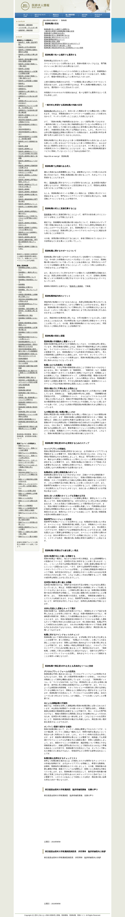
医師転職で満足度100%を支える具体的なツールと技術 (63, 48)
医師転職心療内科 (24, 390)
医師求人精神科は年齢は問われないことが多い (27, 171)
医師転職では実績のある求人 (54, 33)
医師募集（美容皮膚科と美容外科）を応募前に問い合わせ (27, 311)
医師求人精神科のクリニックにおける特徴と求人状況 (27, 152)
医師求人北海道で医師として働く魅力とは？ (27, 77)
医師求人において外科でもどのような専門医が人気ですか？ (27, 218)
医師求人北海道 (24, 69)
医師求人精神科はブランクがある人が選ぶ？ (27, 185)
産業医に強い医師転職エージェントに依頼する (27, 398)
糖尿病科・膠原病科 (25, 25)
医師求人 (21, 83)
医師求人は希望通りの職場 (27, 81)
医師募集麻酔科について (27, 342)
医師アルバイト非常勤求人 (27, 453)
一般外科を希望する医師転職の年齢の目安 (59, 31)
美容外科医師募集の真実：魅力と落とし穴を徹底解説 (27, 350)
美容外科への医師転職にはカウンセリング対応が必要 (27, 381)
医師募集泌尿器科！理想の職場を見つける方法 (27, 345)
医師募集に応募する (25, 287)
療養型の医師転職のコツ (27, 419)
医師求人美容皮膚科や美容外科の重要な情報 (27, 60)
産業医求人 (22, 89)
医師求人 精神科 (76, 286)
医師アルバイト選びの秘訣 (27, 536)
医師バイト (22, 470)
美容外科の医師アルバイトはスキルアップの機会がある (27, 474)
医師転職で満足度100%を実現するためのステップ (62, 43)
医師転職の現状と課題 (52, 41)
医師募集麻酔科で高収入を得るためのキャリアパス (27, 355)
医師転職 (21, 387)
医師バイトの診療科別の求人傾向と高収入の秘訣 (27, 509)
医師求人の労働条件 (25, 86)
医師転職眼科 (23, 359)
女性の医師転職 (24, 385)
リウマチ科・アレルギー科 (27, 28)
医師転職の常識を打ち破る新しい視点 (57, 45)
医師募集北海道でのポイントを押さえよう (27, 338)
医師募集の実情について (27, 277)
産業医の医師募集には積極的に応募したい (27, 295)
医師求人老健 (23, 146)
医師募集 (21, 284)
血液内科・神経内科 (25, 30)
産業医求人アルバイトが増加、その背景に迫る (27, 107)
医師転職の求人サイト (53, 111)
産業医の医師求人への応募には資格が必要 (27, 72)
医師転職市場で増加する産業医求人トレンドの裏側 (27, 427)
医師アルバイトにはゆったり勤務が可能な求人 (27, 466)
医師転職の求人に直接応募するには (56, 35)
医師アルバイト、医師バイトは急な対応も (27, 457)
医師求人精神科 (24, 189)
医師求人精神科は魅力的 (27, 237)
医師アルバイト (24, 446)
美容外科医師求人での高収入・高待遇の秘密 (27, 138)
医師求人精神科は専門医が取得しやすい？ (27, 181)
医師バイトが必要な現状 (27, 491)
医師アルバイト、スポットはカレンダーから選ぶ (27, 461)
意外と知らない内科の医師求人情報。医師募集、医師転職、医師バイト (60, 915)
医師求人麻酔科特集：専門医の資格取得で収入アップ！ (27, 242)
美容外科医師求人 (24, 129)
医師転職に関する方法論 (27, 412)
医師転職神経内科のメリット (54, 39)
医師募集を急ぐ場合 (25, 315)
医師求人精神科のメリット (27, 204)
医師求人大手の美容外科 (27, 47)
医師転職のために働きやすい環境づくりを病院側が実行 (27, 373)
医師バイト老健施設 (25, 505)
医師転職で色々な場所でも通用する (56, 29)
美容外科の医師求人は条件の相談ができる (27, 121)
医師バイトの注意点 (25, 498)
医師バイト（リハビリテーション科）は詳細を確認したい (27, 486)
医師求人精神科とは (25, 149)
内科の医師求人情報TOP (50, 20)
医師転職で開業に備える (27, 377)
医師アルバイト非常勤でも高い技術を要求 (27, 519)
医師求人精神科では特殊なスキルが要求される (27, 229)
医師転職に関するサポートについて (56, 37)
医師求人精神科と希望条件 (27, 192)
